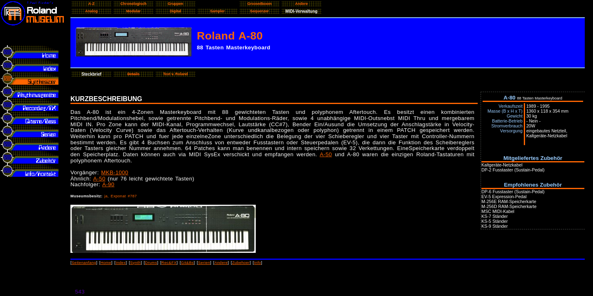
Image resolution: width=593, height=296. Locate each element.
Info (257, 263)
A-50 (326, 154)
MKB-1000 (114, 172)
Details (133, 74)
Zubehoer (241, 263)
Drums (151, 263)
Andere (221, 263)
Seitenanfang (84, 263)
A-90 (108, 184)
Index (121, 263)
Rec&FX (169, 263)
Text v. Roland (175, 74)
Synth (135, 263)
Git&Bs (187, 263)
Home (105, 263)
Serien (204, 263)
